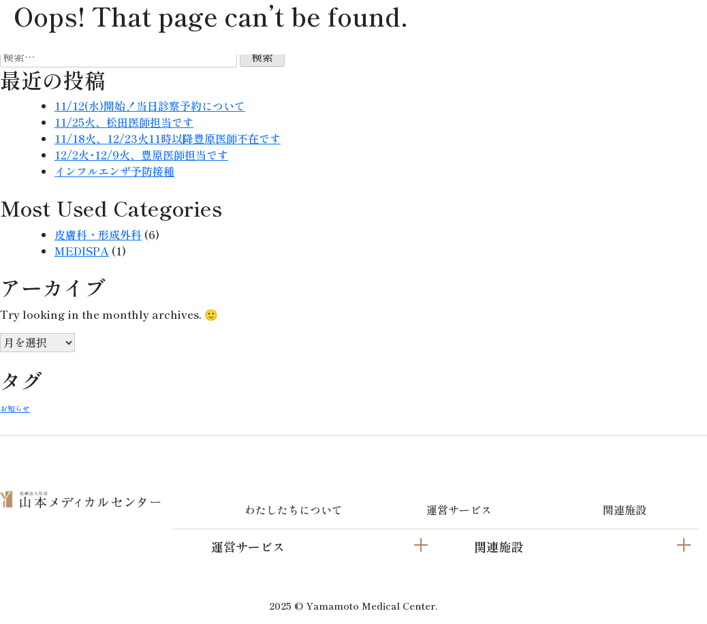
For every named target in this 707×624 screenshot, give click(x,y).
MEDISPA (81, 251)
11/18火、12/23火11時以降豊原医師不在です (167, 138)
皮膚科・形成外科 (98, 234)
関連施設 (624, 509)
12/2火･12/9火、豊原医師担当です (141, 154)
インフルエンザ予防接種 (114, 171)
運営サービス (459, 509)
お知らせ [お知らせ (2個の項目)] (15, 408)
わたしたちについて (294, 509)
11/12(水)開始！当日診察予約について (149, 105)
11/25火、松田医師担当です (123, 122)
